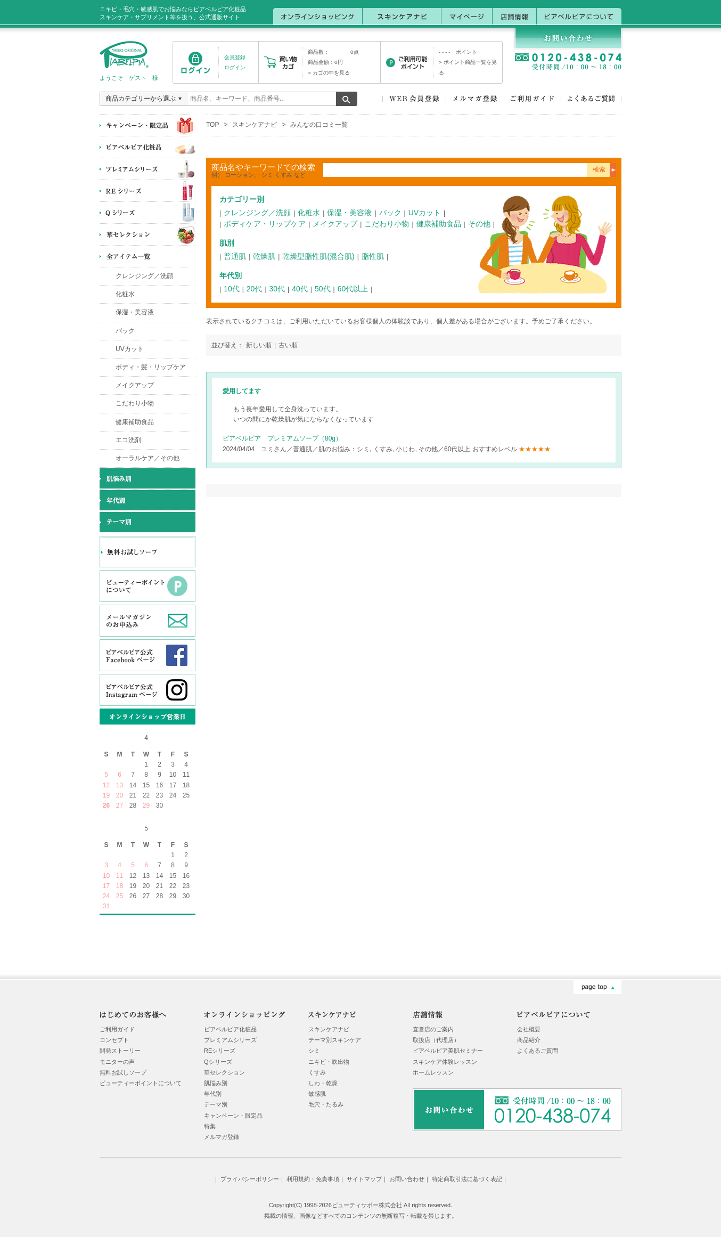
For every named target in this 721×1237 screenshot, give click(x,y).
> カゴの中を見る (329, 73)
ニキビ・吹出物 (328, 1062)
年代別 (213, 1093)
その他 (479, 223)
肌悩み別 (215, 1083)
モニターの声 (117, 1062)
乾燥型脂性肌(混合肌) (318, 256)
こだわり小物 (135, 403)
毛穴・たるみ (325, 1104)
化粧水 (125, 294)
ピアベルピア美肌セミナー (448, 1050)
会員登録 (234, 57)
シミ (314, 1050)
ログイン (234, 67)
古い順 (288, 345)
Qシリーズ (218, 1062)
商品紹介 (528, 1040)
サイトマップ (364, 1179)
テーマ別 (215, 1104)
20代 (255, 288)
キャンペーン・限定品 (233, 1115)
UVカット (130, 349)
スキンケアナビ (254, 124)
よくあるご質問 (537, 1050)
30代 (277, 288)
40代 (300, 288)
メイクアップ (135, 385)
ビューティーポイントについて (141, 1083)
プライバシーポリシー (249, 1179)
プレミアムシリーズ (230, 1040)
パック (125, 331)
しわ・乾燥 (323, 1083)
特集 (210, 1126)
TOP (212, 124)
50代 (323, 288)
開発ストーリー (120, 1050)
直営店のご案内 (433, 1029)
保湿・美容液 (135, 312)
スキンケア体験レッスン (445, 1062)
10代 (232, 288)
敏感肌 (317, 1093)
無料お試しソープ (123, 1072)
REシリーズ (219, 1050)
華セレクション (224, 1072)
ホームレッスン (433, 1072)
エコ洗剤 (128, 440)
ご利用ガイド (117, 1029)
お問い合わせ (406, 1179)
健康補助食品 (135, 422)
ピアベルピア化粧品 (230, 1029)
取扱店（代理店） (436, 1040)
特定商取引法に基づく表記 (467, 1179)
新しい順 (259, 345)
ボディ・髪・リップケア (151, 367)
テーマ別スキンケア (334, 1040)
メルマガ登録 (221, 1137)
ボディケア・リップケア (265, 223)
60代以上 (353, 288)
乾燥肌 (264, 256)
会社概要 (528, 1029)
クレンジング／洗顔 (144, 276)
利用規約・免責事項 (312, 1179)
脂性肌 (373, 256)
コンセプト (114, 1040)
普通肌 (235, 256)
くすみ (317, 1072)
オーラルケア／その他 (147, 458)
